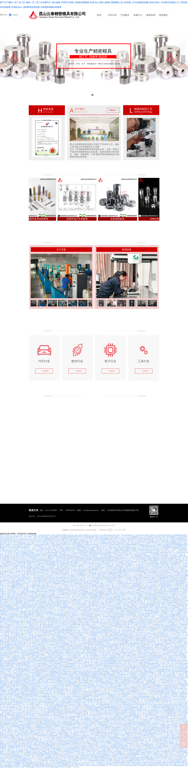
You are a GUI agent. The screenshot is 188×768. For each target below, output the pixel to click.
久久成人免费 (138, 706)
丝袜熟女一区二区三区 (36, 552)
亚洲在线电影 (66, 602)
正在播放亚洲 (28, 544)
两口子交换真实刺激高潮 (159, 607)
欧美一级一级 (45, 551)
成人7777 (3, 584)
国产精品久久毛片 (31, 634)
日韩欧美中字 (142, 541)
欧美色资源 (18, 544)
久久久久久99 (59, 612)
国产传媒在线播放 (14, 584)
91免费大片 (166, 613)
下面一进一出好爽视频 (20, 687)
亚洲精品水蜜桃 (114, 739)
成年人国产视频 (40, 624)
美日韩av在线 (151, 596)
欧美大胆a (106, 637)
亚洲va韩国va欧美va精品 (46, 587)
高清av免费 (45, 549)
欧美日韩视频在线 (120, 682)
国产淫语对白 (174, 685)
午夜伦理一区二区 (145, 602)
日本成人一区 (104, 649)
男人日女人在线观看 (149, 585)
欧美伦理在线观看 (52, 651)
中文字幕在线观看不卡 (46, 632)
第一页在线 (55, 551)
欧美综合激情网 (140, 704)
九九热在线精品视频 (94, 596)
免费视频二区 (132, 621)
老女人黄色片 (114, 554)
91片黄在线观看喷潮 (17, 580)
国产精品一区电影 (168, 540)
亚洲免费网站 (152, 579)
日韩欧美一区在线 (19, 651)
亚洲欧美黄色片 (131, 627)
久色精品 (125, 604)
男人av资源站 (163, 659)
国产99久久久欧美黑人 (57, 591)
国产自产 (20, 753)
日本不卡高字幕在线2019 (86, 724)
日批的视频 (117, 596)
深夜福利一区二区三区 (111, 721)
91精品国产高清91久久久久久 (154, 543)
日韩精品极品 (143, 588)
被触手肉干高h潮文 (152, 599)
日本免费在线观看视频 (29, 690)
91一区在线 (167, 656)
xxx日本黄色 (113, 568)
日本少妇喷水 (35, 610)
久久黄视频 (163, 629)
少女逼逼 (41, 710)
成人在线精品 (61, 565)
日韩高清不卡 (66, 670)
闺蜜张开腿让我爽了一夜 (21, 659)
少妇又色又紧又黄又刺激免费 (108, 638)
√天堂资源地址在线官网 (123, 584)
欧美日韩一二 (29, 546)
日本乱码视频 (62, 543)
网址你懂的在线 (111, 635)
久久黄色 (63, 541)
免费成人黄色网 (155, 757)
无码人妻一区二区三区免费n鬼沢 (18, 732)
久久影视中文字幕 (59, 560)
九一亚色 (108, 701)
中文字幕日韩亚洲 (65, 559)
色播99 (83, 746)
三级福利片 (8, 544)
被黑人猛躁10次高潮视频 (175, 610)
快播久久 (154, 684)
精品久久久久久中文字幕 (173, 635)
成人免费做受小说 (133, 562)
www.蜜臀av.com (173, 569)
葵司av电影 (143, 726)
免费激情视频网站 (148, 745)
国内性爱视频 (174, 638)
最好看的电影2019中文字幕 (158, 595)
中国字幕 (110, 748)
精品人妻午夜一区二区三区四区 (55, 609)
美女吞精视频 (73, 615)
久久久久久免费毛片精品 (70, 676)
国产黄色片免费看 (139, 660)
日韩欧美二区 (126, 559)
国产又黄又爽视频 (168, 537)
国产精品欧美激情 (11, 637)
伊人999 (163, 601)
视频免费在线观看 (23, 740)
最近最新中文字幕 (117, 538)
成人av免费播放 (128, 761)
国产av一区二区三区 (86, 599)
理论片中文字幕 (42, 767)
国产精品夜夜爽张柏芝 (52, 709)
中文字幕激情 (120, 540)
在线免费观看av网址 (91, 537)
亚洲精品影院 (143, 549)
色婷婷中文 (124, 665)
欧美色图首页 (136, 739)
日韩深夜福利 (165, 541)
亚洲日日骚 (7, 541)
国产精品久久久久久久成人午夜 (79, 577)
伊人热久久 (93, 576)
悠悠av (53, 543)
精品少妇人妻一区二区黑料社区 (22, 667)
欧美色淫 (115, 712)
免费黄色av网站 (89, 706)
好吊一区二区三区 (19, 620)
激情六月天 (153, 588)
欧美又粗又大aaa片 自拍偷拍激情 (40, 540)
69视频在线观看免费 (114, 573)
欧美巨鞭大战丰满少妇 (174, 591)
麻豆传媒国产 (142, 646)
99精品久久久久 (137, 605)
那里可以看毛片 (42, 601)
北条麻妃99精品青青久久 (172, 687)
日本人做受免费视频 (60, 765)
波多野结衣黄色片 (124, 746)
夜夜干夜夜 (146, 698)
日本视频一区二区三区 (70, 605)
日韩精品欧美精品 (156, 566)
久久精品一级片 (161, 673)
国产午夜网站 (6, 714)
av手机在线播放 (15, 701)
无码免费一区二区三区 (47, 588)
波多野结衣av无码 (79, 640)
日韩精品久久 (34, 599)
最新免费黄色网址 (33, 562)
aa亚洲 (57, 568)
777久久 (20, 707)
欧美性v (162, 591)
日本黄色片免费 (39, 671)
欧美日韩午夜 (78, 537)
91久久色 (144, 715)
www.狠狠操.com (55, 724)
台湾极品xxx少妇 (118, 734)
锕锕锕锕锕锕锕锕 (110, 707)
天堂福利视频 (176, 599)
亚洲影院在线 (78, 671)
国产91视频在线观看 (79, 618)
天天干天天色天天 (137, 695)
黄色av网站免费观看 (109, 560)
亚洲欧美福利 (123, 569)
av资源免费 (124, 712)
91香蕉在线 (167, 544)
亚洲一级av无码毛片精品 (18, 643)
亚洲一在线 (104, 634)
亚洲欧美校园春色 (85, 673)
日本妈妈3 (140, 576)
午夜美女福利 (103, 651)
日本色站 (11, 734)
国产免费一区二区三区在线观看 (30, 645)
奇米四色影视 (84, 756)
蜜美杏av (68, 710)
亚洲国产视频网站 (120, 748)
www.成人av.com (143, 632)
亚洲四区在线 (29, 631)
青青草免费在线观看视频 (136, 571)
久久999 (107, 615)
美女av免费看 (73, 623)
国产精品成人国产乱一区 (74, 612)
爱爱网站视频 (76, 624)
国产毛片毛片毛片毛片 (169, 754)
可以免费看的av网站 (153, 701)
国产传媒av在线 (81, 554)
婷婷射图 (161, 579)
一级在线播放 (163, 562)
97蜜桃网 (114, 756)
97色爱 (24, 588)
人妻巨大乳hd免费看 (28, 591)
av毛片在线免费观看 (78, 574)
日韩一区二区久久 (168, 703)
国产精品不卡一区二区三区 (134, 563)
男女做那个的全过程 (55, 579)
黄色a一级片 (121, 588)
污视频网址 (137, 717)
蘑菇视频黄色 (135, 643)
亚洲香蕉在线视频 (119, 762)
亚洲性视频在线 (154, 560)
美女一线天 (129, 745)
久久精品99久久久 (87, 562)
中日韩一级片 (11, 595)
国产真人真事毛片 (98, 643)
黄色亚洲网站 (170, 712)
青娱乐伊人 (88, 612)
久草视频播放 (65, 645)
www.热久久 (136, 659)
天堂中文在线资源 (113, 621)
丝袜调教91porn (76, 693)
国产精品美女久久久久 (145, 618)
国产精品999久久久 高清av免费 (62, 627)
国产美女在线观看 (119, 595)
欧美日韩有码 (70, 665)
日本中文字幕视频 (20, 552)
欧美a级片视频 (19, 684)
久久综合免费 (79, 607)
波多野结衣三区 (40, 667)
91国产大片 (177, 714)
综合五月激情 (55, 574)
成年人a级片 (109, 549)
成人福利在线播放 (48, 674)
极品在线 (162, 590)
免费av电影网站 (131, 549)
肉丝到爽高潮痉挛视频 (100, 577)
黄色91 (135, 610)
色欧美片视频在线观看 (50, 555)
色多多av (160, 627)
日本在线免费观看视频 (173, 615)
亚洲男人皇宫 (65, 740)
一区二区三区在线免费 (150, 590)
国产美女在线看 (76, 645)
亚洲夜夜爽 (139, 557)
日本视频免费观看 (162, 577)
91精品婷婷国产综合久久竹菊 (67, 638)
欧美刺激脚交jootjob (151, 587)
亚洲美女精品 (19, 646)
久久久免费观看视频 (52, 673)
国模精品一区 (176, 541)
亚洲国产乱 (65, 574)
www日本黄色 (5, 555)
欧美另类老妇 (29, 720)
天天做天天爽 (116, 637)
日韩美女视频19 (150, 605)
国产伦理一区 (126, 731)
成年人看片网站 (149, 679)
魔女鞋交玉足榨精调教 (120, 740)
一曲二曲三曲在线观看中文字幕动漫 (95, 656)
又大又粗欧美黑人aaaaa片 (96, 590)
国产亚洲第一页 (34, 643)
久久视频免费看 (120, 571)
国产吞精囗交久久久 (120, 673)
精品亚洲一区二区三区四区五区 (58, 624)
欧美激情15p (91, 701)
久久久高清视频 (53, 629)
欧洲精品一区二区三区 (100, 544)
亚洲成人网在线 (122, 587)
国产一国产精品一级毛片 (61, 566)
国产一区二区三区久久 (24, 549)
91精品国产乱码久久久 (142, 709)
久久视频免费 (161, 679)
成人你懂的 (94, 662)
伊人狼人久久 (147, 739)
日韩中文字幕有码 (73, 654)
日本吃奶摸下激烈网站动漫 (57, 678)
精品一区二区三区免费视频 (72, 584)
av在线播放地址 (64, 662)
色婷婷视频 (97, 642)
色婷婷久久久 (112, 602)
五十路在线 (149, 576)
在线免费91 (11, 693)
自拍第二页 (140, 748)
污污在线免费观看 (131, 692)
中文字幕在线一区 (12, 591)
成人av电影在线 (138, 631)
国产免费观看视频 (59, 637)
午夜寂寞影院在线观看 (147, 673)
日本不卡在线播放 (138, 591)
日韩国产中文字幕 (102, 565)
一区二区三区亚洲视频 (70, 599)
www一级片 (71, 596)
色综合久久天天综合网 (176, 679)
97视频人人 (123, 657)
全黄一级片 (134, 554)
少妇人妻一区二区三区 (158, 678)
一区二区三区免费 (142, 756)
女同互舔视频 (174, 607)
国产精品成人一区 (128, 546)
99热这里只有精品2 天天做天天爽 (46, 541)
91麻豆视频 (144, 757)
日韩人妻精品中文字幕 (175, 750)
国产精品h (124, 574)
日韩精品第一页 (51, 559)
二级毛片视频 (53, 537)
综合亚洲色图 (22, 540)
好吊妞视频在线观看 (54, 748)
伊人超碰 (167, 652)
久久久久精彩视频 (87, 616)
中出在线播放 (145, 684)
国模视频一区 (8, 646)
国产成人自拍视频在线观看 (149, 582)
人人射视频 (79, 551)
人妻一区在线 (120, 610)
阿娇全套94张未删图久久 (138, 740)
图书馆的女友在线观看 (144, 623)
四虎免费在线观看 (109, 557)
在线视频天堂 (110, 764)
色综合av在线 (81, 596)
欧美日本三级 (105, 537)
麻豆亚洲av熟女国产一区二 (66, 588)
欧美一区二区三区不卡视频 (9, 554)
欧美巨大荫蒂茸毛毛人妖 (76, 701)
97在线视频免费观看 (86, 593)
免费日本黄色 (11, 596)
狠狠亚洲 (116, 598)
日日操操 (113, 569)
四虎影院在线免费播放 (133, 593)
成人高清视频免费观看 (129, 544)
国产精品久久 (155, 613)
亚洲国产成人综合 (25, 671)
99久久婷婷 (150, 631)
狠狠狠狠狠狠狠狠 (164, 670)
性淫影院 (93, 651)
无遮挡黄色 (9, 757)
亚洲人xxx (70, 598)
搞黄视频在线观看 (66, 607)
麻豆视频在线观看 (163, 693)
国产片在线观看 (72, 637)
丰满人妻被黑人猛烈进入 (165, 604)
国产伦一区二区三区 (173, 645)
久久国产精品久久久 (59, 656)
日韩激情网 (93, 674)
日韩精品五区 (111, 562)
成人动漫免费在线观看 (30, 764)
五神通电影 (105, 754)
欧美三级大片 (24, 637)
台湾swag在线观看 (128, 623)
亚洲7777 (121, 707)
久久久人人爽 (18, 538)
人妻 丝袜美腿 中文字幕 (14, 692)
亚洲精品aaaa (141, 579)
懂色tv (8, 687)
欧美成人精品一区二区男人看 (50, 718)
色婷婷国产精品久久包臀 (178, 557)
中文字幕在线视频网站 (130, 667)
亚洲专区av (77, 735)
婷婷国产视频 (40, 596)
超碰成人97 (33, 762)
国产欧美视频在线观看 (9, 645)
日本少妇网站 (65, 651)
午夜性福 (43, 688)
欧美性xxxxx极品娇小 (123, 670)
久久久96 (71, 554)
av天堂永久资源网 (18, 605)
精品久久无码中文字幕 (141, 551)
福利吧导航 (115, 729)
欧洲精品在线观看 (31, 753)
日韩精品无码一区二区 (17, 632)
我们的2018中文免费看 (81, 582)
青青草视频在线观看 (43, 754)
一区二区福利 (80, 598)
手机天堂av (102, 573)
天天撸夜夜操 (77, 714)
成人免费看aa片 (179, 642)
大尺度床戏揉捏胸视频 (101, 538)
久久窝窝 (177, 753)
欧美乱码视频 (168, 576)
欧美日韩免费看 (134, 569)
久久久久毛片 (163, 759)
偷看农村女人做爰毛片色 (168, 621)
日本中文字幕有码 (135, 635)
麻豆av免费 (31, 587)
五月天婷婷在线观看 (48, 562)
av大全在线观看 (59, 540)
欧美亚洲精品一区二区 (98, 582)
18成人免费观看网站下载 (166, 546)
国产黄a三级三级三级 (94, 557)
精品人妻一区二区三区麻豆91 (117, 585)
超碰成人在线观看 (88, 685)
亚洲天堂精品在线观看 (85, 652)
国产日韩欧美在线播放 (108, 662)
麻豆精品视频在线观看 (151, 552)
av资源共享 (142, 620)
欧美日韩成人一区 (155, 715)
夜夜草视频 (94, 745)
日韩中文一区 (133, 726)
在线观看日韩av (29, 682)
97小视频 (48, 557)
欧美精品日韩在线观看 (158, 690)
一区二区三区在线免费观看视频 (55, 615)
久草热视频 (60, 595)
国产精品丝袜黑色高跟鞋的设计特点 (170, 626)
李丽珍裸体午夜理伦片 (25, 579)
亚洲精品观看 (51, 618)
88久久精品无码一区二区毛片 (164, 574)
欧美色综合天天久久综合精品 (119, 605)
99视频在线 (112, 695)
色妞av (75, 552)
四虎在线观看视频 (60, 577)
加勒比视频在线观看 (24, 728)
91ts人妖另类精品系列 (37, 577)
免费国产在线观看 (153, 559)
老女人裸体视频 (62, 538)
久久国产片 (80, 684)
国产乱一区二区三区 (48, 610)
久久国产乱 (69, 726)
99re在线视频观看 (81, 674)
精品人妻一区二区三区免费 (165, 538)
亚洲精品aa (97, 721)
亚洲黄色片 (96, 654)
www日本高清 (163, 704)
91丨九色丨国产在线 (166, 684)
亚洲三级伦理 (138, 732)
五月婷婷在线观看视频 (38, 670)
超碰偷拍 (110, 590)
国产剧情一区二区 (85, 753)
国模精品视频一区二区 (129, 693)
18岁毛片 (17, 767)
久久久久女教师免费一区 (156, 568)
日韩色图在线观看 (171, 602)
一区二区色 (155, 662)
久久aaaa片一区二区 (158, 750)
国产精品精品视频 (63, 563)
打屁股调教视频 (158, 593)
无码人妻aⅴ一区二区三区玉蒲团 (38, 543)
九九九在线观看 (10, 753)
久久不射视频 (107, 580)
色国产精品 (160, 712)
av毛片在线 (157, 648)
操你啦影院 (143, 667)
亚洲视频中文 (98, 615)
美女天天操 (143, 656)
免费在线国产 (143, 693)
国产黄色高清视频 (40, 579)
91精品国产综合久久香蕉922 (21, 560)
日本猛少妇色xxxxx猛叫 (128, 598)
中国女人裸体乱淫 (17, 642)
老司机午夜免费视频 (165, 585)
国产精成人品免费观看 (123, 717)
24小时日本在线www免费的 (56, 580)
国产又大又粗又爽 (79, 613)
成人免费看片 (43, 751)
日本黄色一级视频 (177, 555)
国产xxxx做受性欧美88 (50, 645)
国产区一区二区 (132, 566)
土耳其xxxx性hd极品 (129, 654)
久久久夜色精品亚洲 (179, 552)
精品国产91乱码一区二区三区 (24, 576)
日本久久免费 (8, 577)
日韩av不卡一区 (88, 704)
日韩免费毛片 (156, 723)
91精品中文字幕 (135, 604)
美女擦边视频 (70, 684)
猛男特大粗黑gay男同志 (124, 599)
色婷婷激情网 (57, 715)
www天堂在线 (69, 757)
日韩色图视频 (100, 593)
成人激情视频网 (72, 540)
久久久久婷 (135, 684)
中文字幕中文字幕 (117, 692)
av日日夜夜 (4, 632)
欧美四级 (159, 635)
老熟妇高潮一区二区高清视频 (103, 609)
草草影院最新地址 (144, 696)
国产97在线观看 (30, 692)
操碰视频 (94, 649)
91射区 (13, 540)
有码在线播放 (115, 623)
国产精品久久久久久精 (125, 557)
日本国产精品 (51, 756)
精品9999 (8, 538)
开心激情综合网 (155, 549)
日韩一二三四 (176, 551)
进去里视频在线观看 (85, 610)
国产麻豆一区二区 (154, 540)
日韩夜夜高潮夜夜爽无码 (76, 557)
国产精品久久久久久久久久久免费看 (55, 585)
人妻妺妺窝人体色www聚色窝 (23, 571)
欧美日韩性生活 (5, 546)
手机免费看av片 (126, 551)
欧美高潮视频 (6, 723)
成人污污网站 (137, 670)
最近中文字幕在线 (178, 618)
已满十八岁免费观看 (45, 699)
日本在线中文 (105, 729)
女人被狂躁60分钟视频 (60, 643)
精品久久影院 (144, 566)
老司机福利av (97, 690)
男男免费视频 (87, 699)
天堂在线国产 (17, 546)
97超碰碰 (85, 662)
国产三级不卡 (22, 704)
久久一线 (103, 601)
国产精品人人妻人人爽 (106, 576)
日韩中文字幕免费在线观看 (58, 601)
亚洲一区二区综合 (114, 546)
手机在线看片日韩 (94, 580)
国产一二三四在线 (158, 616)
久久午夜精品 (32, 559)
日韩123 (172, 665)
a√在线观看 (20, 729)
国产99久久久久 (66, 552)
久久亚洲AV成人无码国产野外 (19, 656)
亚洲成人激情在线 (82, 679)
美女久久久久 (6, 568)
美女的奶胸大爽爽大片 (62, 604)
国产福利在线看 (94, 560)
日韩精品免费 (41, 663)
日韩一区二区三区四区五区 (153, 742)
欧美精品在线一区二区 (93, 684)
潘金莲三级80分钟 (42, 554)
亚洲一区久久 (87, 579)
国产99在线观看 (173, 601)
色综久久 (48, 584)
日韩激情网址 (141, 568)
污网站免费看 (92, 640)
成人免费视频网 (78, 546)
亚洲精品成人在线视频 (47, 595)
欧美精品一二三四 (7, 717)
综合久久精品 (126, 591)
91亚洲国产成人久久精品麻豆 (103, 566)
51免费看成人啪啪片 (89, 718)
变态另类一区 (47, 681)
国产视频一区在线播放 (59, 554)
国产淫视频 (55, 704)
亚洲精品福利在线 (66, 629)
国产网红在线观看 (150, 557)
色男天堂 (107, 690)
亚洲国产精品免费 (125, 615)
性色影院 (129, 540)
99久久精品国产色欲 (74, 648)
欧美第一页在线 (16, 563)
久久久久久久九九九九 (90, 717)
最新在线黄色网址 (108, 684)
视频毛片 (108, 673)
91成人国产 (127, 663)
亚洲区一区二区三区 (89, 703)
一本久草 (75, 767)
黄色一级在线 (89, 549)
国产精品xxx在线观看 (15, 751)
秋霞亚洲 (158, 576)
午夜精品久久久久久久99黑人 (65, 635)
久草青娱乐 (102, 585)
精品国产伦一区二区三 (45, 692)
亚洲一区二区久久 (81, 627)
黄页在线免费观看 (148, 604)
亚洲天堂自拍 (142, 649)
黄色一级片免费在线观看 (123, 631)
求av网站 (42, 648)
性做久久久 (43, 707)
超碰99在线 (85, 748)
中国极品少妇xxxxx (167, 584)
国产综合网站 (165, 718)
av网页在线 (87, 693)
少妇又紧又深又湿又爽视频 (110, 654)
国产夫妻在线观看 (46, 626)
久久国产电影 (135, 718)
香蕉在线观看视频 (91, 569)
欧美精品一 (64, 642)
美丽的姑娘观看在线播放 (59, 706)
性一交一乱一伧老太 (31, 538)
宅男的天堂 (133, 673)
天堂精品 (13, 724)
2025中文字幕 (35, 665)
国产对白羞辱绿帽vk (17, 601)
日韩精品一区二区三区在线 (88, 540)
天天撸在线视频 (93, 710)
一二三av (149, 554)
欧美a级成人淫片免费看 (68, 673)
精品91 (173, 751)
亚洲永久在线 (152, 676)
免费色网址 (39, 726)
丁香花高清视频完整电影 (65, 674)
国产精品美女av (167, 637)
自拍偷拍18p (51, 596)
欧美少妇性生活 (126, 742)
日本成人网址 (72, 541)
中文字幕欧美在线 (110, 679)
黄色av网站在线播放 (34, 676)
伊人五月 (35, 757)
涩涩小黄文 (61, 654)
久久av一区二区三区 (143, 548)
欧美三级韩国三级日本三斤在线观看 (108, 604)
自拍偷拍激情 (124, 643)
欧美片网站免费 (111, 593)
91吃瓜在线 (68, 579)
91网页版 (23, 652)
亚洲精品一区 (17, 568)
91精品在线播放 (152, 571)
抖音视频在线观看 (22, 616)
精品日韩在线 (38, 621)
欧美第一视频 (182, 643)
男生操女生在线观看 (33, 555)
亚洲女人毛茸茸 (32, 721)
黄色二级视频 (30, 750)
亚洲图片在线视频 (85, 559)
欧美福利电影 (53, 642)
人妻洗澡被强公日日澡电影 (169, 620)
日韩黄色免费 (83, 541)
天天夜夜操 (18, 649)
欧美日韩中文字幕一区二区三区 (130, 552)
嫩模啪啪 (157, 699)
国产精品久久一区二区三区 (121, 537)
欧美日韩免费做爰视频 (11, 609)
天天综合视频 (55, 544)
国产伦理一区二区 (36, 709)
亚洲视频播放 (6, 605)
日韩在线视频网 (148, 734)
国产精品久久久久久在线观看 (93, 764)
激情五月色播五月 (167, 560)
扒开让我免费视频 (39, 607)
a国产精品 (156, 637)
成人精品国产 (72, 565)
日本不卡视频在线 (65, 735)
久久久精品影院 (162, 682)
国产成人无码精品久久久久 (171, 657)
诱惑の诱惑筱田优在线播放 (85, 548)
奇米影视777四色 (62, 571)
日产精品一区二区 (11, 671)
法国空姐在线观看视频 (21, 670)
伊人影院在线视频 (31, 629)
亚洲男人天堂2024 (60, 699)
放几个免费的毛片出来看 (166, 649)
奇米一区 (98, 616)
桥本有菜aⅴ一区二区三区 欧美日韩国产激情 (41, 662)
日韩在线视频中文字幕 (147, 577)
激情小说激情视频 (64, 582)
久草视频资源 (114, 671)
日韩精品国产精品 (181, 604)
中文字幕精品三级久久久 (135, 701)
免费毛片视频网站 (105, 595)
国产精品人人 (110, 555)
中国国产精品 (169, 721)
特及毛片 (99, 563)
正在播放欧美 (73, 580)
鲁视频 (129, 610)
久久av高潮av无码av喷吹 (143, 652)
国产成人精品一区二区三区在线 (81, 538)
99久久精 (88, 631)
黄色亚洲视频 (134, 757)
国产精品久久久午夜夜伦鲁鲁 (159, 726)
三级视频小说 (141, 595)
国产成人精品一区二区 (50, 548)
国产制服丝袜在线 (102, 623)
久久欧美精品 (92, 574)
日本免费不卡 (144, 678)
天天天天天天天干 (160, 623)
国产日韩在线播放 (28, 767)
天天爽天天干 (148, 574)
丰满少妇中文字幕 (18, 555)
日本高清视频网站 (11, 587)
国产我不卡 (182, 662)
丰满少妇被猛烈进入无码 (101, 591)
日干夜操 (36, 551)
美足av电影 (34, 648)
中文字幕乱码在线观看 (78, 571)
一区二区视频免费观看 (33, 585)
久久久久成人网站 (135, 574)
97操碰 (174, 652)
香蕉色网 (44, 642)
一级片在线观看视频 (102, 704)
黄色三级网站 (176, 613)
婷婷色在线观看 (69, 750)
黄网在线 (135, 537)
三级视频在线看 (159, 717)
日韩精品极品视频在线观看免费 (156, 563)
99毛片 (120, 662)
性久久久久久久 (128, 596)
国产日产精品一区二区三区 (160, 551)
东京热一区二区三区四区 (155, 615)
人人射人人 (60, 587)
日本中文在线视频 (47, 568)
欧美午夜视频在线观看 (48, 538)
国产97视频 (69, 634)
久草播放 (107, 681)
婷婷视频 (25, 679)
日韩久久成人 (147, 624)
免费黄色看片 (148, 671)
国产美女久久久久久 (123, 659)
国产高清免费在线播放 (122, 640)
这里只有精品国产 (125, 679)
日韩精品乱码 (149, 751)
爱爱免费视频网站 (134, 754)
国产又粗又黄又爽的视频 (81, 649)
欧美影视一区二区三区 (137, 712)
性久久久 (36, 549)
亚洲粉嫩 (104, 671)
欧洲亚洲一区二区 (91, 607)
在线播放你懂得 (59, 598)
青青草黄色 (61, 562)
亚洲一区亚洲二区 (28, 565)
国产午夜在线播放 (53, 602)
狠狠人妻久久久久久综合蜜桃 (48, 573)
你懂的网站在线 (96, 678)
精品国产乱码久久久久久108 (23, 541)
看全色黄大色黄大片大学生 (60, 668)
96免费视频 (140, 657)
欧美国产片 (139, 543)
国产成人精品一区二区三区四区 (38, 574)
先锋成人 (34, 659)
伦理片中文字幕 (101, 546)
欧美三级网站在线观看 (117, 634)
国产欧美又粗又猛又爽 (91, 754)
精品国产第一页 (152, 620)
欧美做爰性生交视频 (86, 552)
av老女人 (43, 616)
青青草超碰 (110, 599)
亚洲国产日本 (102, 703)
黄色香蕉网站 (183, 549)
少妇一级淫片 (161, 569)
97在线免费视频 (174, 563)
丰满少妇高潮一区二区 (96, 618)
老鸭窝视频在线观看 (180, 544)
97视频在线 (39, 615)
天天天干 (33, 735)
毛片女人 (44, 623)
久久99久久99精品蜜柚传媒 (35, 580)
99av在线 (36, 582)
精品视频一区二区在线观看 (20, 640)
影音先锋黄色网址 (32, 693)
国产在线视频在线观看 (49, 582)
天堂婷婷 (48, 731)
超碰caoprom (98, 668)
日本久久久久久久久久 (81, 670)
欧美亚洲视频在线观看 (142, 723)
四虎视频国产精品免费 (20, 762)
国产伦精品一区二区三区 (122, 580)
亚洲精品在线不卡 (143, 750)
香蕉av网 (142, 554)
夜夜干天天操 (36, 703)
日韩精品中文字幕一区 (124, 555)
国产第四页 (31, 651)
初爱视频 (110, 674)
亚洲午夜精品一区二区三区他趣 (71, 573)
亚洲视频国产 (165, 599)
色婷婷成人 (83, 580)
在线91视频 (174, 562)
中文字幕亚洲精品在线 (105, 726)
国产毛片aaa (122, 560)
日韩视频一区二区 (44, 566)
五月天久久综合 (26, 582)
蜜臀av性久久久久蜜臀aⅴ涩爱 (93, 735)
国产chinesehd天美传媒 (22, 551)
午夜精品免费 (136, 737)
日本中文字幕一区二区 (169, 662)
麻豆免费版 (20, 693)
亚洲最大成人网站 (106, 761)
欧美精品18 (32, 627)
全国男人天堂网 (140, 762)
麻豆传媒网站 (171, 616)
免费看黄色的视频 (63, 590)
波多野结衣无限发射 (75, 646)
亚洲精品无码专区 (171, 681)
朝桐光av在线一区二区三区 (128, 582)
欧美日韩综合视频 (176, 688)
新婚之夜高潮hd (9, 662)
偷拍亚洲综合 (109, 629)
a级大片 (9, 743)
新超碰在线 (7, 571)
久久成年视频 (136, 629)
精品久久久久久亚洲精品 (80, 555)
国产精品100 (98, 629)
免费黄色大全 (21, 676)
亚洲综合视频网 (12, 657)
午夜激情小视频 (131, 577)
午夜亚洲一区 (182, 674)
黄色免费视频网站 (132, 707)
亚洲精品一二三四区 (169, 549)
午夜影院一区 (31, 632)
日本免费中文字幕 (148, 569)
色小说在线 (51, 638)
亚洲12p (102, 748)
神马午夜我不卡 (75, 709)
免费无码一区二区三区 (85, 660)
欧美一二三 (132, 560)
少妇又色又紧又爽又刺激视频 (16, 548)
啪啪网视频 (31, 654)
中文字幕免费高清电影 (90, 709)
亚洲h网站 (174, 565)
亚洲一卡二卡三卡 (37, 737)
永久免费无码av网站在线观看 (44, 563)
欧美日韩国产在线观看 (127, 710)
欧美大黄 (104, 568)
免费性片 (36, 604)
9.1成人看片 (145, 728)
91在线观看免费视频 (73, 717)
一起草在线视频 (150, 682)
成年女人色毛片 (102, 739)
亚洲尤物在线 (180, 667)
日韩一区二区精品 (176, 682)
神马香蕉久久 (104, 607)
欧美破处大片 (14, 699)
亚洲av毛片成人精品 (18, 559)
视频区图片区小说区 (117, 649)
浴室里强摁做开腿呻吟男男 (14, 715)
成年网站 (49, 577)
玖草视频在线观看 (85, 615)
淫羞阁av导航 (182, 715)
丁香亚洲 (90, 604)
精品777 (42, 762)
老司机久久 (136, 731)
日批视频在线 (65, 593)
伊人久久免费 (128, 601)
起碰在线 (80, 569)
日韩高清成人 (53, 732)
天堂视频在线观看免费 (52, 679)
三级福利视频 (130, 613)
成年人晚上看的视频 (120, 757)
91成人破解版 (164, 688)
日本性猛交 (178, 710)
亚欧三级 (50, 635)
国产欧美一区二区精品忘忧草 (72, 688)
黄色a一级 (181, 629)
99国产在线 (168, 642)
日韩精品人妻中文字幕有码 (10, 565)
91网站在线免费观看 (162, 751)
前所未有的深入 (88, 584)
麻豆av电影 (51, 571)
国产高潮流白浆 (119, 543)
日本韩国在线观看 (126, 709)
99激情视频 (53, 735)
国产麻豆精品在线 (164, 573)
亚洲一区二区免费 (27, 635)
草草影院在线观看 (20, 627)
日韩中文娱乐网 (12, 593)
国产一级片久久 (26, 609)
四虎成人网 (77, 579)
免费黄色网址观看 (106, 682)
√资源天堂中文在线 (74, 591)
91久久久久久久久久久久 (48, 684)
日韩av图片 (45, 668)
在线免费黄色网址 (93, 605)
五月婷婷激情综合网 (45, 598)
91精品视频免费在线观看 (30, 695)
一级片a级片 (111, 541)
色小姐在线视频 (153, 667)
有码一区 (181, 621)
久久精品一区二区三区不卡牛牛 (173, 554)
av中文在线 (34, 616)
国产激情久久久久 (73, 616)
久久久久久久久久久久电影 (16, 574)
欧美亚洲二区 (100, 599)
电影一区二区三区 (168, 720)
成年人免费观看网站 (141, 607)
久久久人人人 (144, 692)
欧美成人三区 (113, 582)
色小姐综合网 (163, 557)
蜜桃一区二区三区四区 (18, 654)
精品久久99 (86, 715)
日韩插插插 (51, 590)
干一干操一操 (33, 588)
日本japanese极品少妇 (146, 538)
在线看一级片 (88, 714)
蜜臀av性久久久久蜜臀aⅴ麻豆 (107, 548)
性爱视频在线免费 (120, 678)
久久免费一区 (53, 593)
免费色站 (41, 559)
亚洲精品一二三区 (97, 555)
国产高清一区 (157, 548)
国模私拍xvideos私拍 (111, 665)
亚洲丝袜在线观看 (52, 552)
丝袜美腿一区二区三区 (100, 696)
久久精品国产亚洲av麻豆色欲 (15, 598)
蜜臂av (81, 621)
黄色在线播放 (125, 671)
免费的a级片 (153, 654)
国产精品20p (179, 560)
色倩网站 (74, 593)
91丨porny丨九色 (34, 548)
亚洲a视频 (7, 762)
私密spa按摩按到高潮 (67, 548)
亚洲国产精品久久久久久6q (170, 587)
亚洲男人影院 (30, 646)
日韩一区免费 (71, 569)
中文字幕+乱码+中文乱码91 (142, 746)
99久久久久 (7, 673)
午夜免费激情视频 (12, 582)
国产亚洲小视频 (148, 729)
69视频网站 (57, 584)
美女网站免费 (147, 593)
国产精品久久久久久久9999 (142, 580)
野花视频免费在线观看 (154, 748)
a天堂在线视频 (92, 595)
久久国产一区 (147, 717)
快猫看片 (95, 715)
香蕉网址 (123, 645)
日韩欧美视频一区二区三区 (110, 693)
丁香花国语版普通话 (21, 665)
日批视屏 (185, 566)
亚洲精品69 (34, 688)
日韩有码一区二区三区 (131, 573)
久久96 (48, 656)
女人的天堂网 (125, 737)
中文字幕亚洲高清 (131, 714)
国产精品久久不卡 (86, 732)
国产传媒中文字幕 (38, 656)
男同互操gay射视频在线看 (42, 560)
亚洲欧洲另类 (31, 638)
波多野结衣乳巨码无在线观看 (71, 544)
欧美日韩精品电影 (64, 671)
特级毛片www (175, 577)
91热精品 (54, 685)
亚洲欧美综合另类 (67, 551)
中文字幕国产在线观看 (18, 566)
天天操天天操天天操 (167, 663)
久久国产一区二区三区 (98, 624)
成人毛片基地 (171, 593)
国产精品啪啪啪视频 (151, 663)
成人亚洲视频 (90, 739)
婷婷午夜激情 (143, 654)
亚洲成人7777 (32, 566)
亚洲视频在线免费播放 (171, 548)
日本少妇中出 (8, 629)
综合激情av (9, 626)
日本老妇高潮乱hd (117, 613)
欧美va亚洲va (26, 743)
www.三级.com (71, 587)
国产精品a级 (42, 537)
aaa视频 (132, 687)
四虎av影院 (124, 554)
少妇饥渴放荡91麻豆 (149, 659)
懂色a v (102, 598)
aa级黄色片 (102, 648)
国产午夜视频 (83, 681)
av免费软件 (87, 544)
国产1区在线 (109, 571)
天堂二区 (73, 643)
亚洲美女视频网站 (90, 551)
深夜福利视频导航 (16, 682)
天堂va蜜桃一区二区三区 (104, 584)
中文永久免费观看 (172, 579)
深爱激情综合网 (165, 552)
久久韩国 (184, 563)
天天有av (68, 640)
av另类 (75, 559)
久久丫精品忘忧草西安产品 (65, 729)
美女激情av (40, 651)
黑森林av (157, 554)
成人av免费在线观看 (58, 569)
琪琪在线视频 (21, 761)
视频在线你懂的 (98, 673)
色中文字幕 (23, 599)
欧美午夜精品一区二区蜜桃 (69, 732)
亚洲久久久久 (123, 620)
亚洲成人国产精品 (154, 537)
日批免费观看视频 (107, 646)
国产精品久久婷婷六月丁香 (157, 665)
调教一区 (120, 632)
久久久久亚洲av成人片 (38, 590)
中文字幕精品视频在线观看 (146, 546)
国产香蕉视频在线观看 (29, 699)
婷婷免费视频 (30, 601)
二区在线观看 (92, 638)
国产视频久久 (76, 563)
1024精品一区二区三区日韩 (67, 610)
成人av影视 (97, 753)
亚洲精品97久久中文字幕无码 (127, 616)
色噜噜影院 (126, 739)
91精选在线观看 (130, 538)
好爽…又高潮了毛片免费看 (56, 648)
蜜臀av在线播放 (42, 591)
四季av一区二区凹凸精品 (143, 699)
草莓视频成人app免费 (47, 659)
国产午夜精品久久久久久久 (14, 573)
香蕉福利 (175, 693)
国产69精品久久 (28, 726)
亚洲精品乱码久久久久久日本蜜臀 (150, 544)
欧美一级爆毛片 (145, 616)
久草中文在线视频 (143, 613)
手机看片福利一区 (165, 634)
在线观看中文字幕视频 (141, 555)
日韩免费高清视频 (65, 537)
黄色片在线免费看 (139, 724)
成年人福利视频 (139, 615)
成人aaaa (143, 537)
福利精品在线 (153, 765)
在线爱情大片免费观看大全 (66, 660)
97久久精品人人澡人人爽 (81, 602)
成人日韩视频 (128, 607)
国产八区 (130, 543)
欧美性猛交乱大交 (105, 757)
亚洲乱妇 (17, 674)
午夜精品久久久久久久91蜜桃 (130, 648)
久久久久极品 (81, 626)
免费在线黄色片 (32, 605)
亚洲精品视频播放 (109, 616)
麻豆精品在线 (170, 627)
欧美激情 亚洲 (153, 541)
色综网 (109, 598)
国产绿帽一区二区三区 (91, 543)
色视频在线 (120, 577)
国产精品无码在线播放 (97, 587)
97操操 (53, 549)
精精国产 (176, 598)
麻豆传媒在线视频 (155, 656)
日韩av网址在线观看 (115, 601)
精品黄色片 (130, 579)
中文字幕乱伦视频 (63, 549)
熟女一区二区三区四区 (13, 679)
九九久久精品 (175, 632)
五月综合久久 (104, 745)
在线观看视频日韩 (25, 759)
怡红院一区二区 (130, 626)
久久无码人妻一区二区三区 (158, 638)
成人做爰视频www (59, 557)
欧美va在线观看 (44, 627)
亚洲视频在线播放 (106, 543)
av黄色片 (87, 588)
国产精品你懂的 (94, 568)
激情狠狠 (28, 621)
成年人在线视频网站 (110, 657)
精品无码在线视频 (176, 704)
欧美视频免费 (59, 762)
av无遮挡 (114, 615)
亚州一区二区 (161, 660)
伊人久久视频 (100, 562)
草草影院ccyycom (15, 613)
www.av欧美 (20, 662)
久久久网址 (12, 740)
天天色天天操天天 (96, 667)
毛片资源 (154, 565)
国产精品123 (166, 699)
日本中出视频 (142, 560)
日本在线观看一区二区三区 (37, 593)
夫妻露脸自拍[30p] (111, 552)
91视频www (98, 579)
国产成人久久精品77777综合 (50, 599)
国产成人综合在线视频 (150, 629)
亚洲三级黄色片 (7, 576)
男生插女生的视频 (138, 559)
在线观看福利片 (70, 652)
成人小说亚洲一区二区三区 (126, 541)
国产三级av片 (85, 654)
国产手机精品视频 (111, 645)
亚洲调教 (74, 657)
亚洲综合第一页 (52, 607)
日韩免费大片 (132, 588)
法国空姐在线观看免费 (131, 668)
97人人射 (131, 576)
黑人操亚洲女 (38, 609)
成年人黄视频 (179, 640)
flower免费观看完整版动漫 (90, 676)
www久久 (22, 587)
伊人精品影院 (91, 731)
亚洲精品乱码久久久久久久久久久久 (74, 568)
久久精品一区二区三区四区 (14, 750)
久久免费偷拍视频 (19, 562)
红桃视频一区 (87, 591)
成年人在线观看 (154, 720)
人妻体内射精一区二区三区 (146, 626)
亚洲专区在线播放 (17, 739)
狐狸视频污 (172, 629)
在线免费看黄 (180, 584)
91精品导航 (15, 557)
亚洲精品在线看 (31, 573)
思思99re (39, 750)
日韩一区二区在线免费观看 (149, 612)
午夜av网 (3, 703)
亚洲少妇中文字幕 (130, 662)
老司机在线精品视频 (41, 544)
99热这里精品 (55, 605)
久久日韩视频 (32, 620)
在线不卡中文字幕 (108, 753)
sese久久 (88, 621)
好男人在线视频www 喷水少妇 (53, 613)
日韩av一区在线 (112, 643)
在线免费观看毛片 (99, 695)
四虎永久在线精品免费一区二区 (32, 557)
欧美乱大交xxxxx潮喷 (117, 612)
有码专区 (131, 657)
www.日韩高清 (27, 742)
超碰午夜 (133, 620)
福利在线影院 (162, 596)
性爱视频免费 (98, 559)
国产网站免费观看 (26, 615)
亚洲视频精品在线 (95, 627)
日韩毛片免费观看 (88, 563)
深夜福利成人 (114, 696)
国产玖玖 (100, 701)
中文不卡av (45, 685)
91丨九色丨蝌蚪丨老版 (29, 537)
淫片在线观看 (32, 598)
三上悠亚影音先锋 (175, 595)
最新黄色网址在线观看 (101, 632)
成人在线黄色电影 (74, 543)
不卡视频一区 (117, 681)
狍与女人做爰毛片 (134, 624)
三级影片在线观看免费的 (40, 569)
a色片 (145, 737)
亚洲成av (36, 642)
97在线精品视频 (65, 555)
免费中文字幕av (132, 656)
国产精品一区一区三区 (41, 706)
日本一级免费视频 (46, 757)
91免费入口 (23, 657)
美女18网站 (87, 743)
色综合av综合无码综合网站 (9, 537)
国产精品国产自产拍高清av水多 (21, 604)
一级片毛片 (99, 549)
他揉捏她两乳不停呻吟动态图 (176, 709)
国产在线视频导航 (92, 598)
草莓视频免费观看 (14, 746)
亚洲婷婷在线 (77, 743)
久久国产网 (155, 555)
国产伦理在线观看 (50, 621)
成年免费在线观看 (166, 640)
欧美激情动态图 (54, 676)
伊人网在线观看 (31, 684)
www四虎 (85, 624)
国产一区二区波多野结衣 (161, 696)
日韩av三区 (107, 596)
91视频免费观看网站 (17, 585)
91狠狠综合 (58, 750)
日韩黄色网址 (178, 585)
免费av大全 (18, 720)
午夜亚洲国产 (165, 555)
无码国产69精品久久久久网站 (81, 566)
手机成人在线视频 (117, 690)
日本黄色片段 (135, 688)
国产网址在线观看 (12, 695)
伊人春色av (165, 609)
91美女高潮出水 (77, 549)
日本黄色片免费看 (72, 562)
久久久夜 (94, 588)
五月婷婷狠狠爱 (70, 663)
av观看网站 (23, 593)
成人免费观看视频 (17, 634)
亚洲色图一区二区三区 (149, 674)
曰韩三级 (152, 693)
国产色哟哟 (60, 665)
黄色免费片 (108, 559)
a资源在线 (95, 601)
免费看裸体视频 (146, 731)
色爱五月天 (64, 704)
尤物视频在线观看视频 (65, 631)
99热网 (121, 593)
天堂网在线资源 (7, 551)
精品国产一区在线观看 (149, 562)
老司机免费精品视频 (174, 543)
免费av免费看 (120, 549)
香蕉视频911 (120, 566)
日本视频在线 (14, 678)
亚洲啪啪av (5, 737)
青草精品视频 (165, 707)
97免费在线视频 (178, 656)
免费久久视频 (52, 667)
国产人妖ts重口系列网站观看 (77, 560)
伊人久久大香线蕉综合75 (83, 629)
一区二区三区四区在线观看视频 (166, 631)
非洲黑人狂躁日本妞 (21, 735)
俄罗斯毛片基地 (182, 574)
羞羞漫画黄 (167, 706)
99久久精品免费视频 (177, 646)
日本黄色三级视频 (178, 696)
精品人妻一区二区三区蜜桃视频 (14, 543)
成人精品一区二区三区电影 (150, 609)
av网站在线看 (114, 544)
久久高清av (131, 595)
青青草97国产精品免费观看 (61, 743)
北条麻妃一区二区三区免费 (113, 563)
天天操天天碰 (152, 704)
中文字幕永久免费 (140, 540)
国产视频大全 (82, 576)
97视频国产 (151, 660)
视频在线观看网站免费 (47, 723)
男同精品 (49, 765)
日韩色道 (143, 668)
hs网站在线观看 (145, 753)
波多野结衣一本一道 (42, 546)
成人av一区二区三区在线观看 (163, 651)
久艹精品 (77, 715)
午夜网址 (117, 559)
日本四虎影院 (164, 571)
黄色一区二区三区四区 (98, 541)
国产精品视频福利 (9, 707)
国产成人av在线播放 (114, 751)
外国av (45, 676)
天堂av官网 (103, 612)
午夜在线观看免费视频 (31, 568)
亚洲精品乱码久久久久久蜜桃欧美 (165, 624)
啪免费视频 (151, 627)
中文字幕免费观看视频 (128, 750)
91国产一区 (90, 546)
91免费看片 (121, 562)
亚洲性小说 (40, 565)
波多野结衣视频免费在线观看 (111, 663)
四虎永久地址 (19, 629)
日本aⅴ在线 (55, 764)
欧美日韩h (99, 552)
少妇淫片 (104, 605)
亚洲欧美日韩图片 (180, 582)
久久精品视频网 (172, 590)
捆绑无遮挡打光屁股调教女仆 (108, 574)
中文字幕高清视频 (84, 643)
